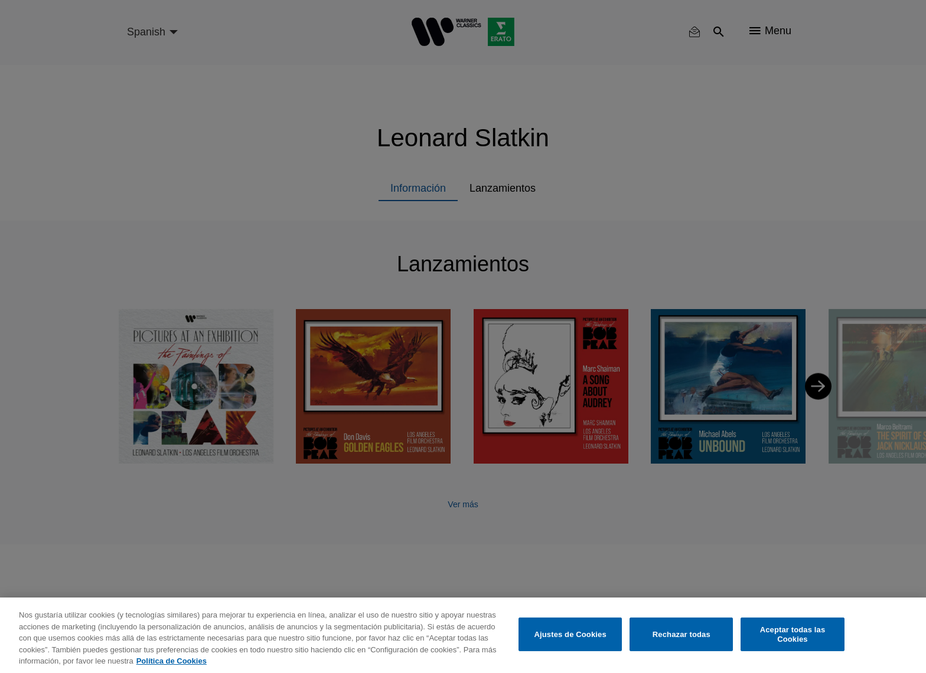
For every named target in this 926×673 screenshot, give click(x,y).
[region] (463, 635)
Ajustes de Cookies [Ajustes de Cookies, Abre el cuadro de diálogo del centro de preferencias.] (570, 634)
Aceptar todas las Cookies (793, 634)
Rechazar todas (681, 634)
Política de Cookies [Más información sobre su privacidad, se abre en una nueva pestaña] (171, 660)
